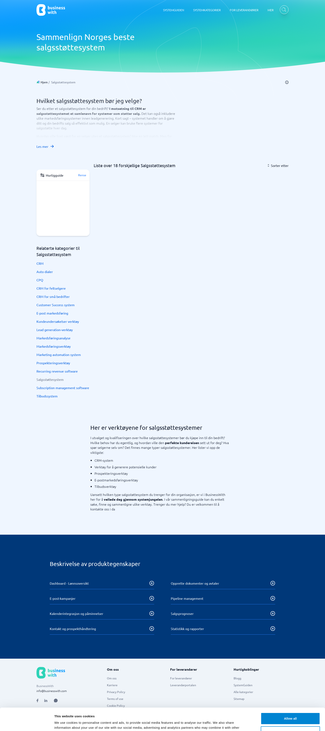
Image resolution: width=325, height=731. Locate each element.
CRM (40, 263)
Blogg (237, 678)
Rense (82, 175)
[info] (287, 82)
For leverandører (181, 678)
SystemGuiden (243, 685)
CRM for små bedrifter (53, 296)
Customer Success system (55, 305)
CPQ (39, 280)
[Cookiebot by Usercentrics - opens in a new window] (27, 723)
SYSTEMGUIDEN (173, 10)
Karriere (112, 685)
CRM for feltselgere (51, 288)
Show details (64, 723)
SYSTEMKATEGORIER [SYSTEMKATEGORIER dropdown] (207, 10)
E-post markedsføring (52, 313)
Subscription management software (62, 388)
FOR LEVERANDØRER (244, 10)
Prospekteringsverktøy (53, 363)
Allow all (290, 697)
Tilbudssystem (47, 396)
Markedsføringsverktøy (53, 346)
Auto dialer (44, 272)
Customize (290, 711)
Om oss (111, 678)
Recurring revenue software (57, 371)
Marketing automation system (58, 354)
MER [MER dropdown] (271, 10)
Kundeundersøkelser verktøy (57, 321)
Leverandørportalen (183, 685)
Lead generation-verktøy (54, 330)
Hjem (44, 82)
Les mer (45, 146)
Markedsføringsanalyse (53, 338)
